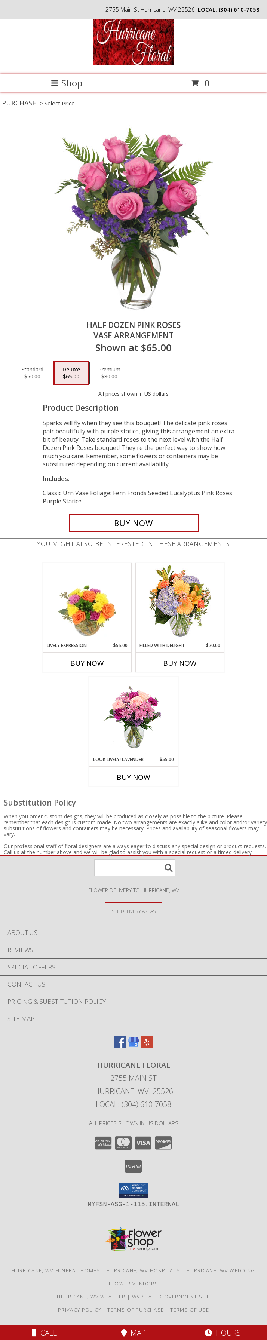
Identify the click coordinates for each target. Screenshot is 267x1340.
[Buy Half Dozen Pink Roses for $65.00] (134, 523)
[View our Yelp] (147, 1045)
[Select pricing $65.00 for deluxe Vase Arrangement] (71, 373)
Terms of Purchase (135, 1309)
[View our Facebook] (120, 1045)
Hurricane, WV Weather (91, 1296)
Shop (66, 83)
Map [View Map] (133, 1333)
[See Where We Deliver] (133, 910)
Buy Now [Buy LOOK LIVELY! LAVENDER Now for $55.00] (133, 777)
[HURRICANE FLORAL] (133, 63)
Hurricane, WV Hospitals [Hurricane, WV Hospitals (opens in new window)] (143, 1270)
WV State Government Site (171, 1296)
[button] (133, 1190)
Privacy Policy (79, 1309)
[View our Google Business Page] (133, 1045)
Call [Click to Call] (44, 1333)
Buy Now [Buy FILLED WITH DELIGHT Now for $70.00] (180, 663)
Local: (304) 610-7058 (133, 1104)
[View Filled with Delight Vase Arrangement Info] (180, 603)
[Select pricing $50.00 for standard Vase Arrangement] (32, 373)
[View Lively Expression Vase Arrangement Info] (87, 602)
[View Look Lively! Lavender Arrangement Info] (133, 717)
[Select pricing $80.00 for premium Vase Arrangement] (109, 373)
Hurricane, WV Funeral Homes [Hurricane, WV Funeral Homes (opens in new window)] (56, 1270)
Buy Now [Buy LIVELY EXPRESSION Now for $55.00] (87, 663)
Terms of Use (189, 1309)
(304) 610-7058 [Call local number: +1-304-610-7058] (239, 9)
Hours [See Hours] (223, 1333)
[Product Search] (134, 867)
